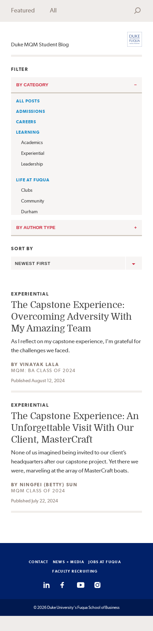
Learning (28, 132)
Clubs (26, 190)
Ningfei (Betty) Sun (49, 484)
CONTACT (39, 562)
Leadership (32, 164)
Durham (29, 211)
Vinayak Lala (39, 364)
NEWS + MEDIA (68, 562)
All (53, 10)
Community (32, 201)
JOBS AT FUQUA (104, 562)
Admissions (30, 111)
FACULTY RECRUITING (74, 571)
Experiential (32, 153)
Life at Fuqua (32, 179)
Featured (23, 10)
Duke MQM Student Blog (40, 44)
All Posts (28, 100)
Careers (26, 121)
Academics (32, 142)
